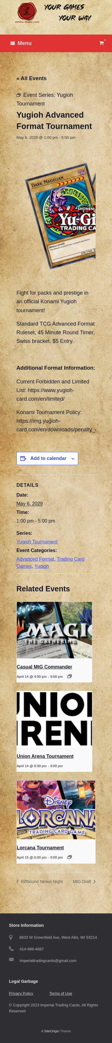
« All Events (31, 78)
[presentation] (54, 630)
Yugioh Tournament (37, 541)
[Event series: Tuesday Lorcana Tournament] (69, 857)
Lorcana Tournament (40, 847)
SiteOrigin (51, 1031)
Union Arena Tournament (45, 756)
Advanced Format (35, 559)
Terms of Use (60, 993)
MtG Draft (82, 881)
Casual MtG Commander (44, 666)
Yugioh (41, 566)
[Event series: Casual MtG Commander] (69, 676)
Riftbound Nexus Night (41, 881)
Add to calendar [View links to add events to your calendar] (48, 458)
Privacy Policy (21, 993)
